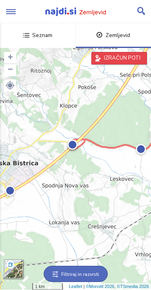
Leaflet (75, 286)
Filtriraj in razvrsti (75, 274)
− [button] (10, 70)
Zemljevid (113, 35)
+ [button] (10, 58)
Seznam (37, 35)
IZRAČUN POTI (122, 58)
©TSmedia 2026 (133, 286)
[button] (10, 85)
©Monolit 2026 (100, 286)
